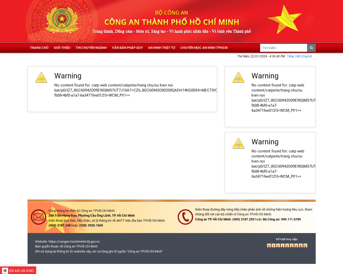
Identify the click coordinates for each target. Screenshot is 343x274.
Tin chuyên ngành (91, 48)
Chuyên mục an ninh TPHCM (203, 48)
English (307, 56)
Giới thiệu (62, 48)
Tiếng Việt (294, 56)
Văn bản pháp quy (127, 48)
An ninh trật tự (161, 48)
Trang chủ (39, 48)
